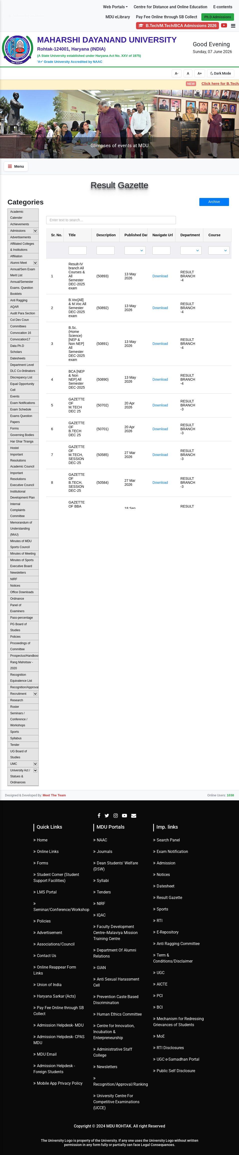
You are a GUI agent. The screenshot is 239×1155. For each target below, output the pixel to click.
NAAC (100, 840)
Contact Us (44, 955)
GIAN (99, 967)
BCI (158, 1007)
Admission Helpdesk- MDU (58, 1025)
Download (160, 276)
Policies (42, 921)
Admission (164, 863)
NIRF (99, 903)
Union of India (47, 984)
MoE (159, 1036)
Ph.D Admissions (217, 17)
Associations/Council (54, 944)
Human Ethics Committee (117, 1014)
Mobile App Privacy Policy (58, 1083)
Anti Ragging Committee (176, 943)
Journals (102, 851)
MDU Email (45, 1054)
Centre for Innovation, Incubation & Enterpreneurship (113, 1031)
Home (40, 840)
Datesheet (163, 886)
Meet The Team (54, 795)
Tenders (102, 892)
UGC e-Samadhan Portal (176, 1059)
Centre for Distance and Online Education (170, 7)
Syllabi (101, 880)
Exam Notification (170, 851)
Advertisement (47, 932)
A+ (200, 73)
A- (176, 73)
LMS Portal (45, 892)
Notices (161, 874)
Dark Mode (220, 73)
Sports (160, 909)
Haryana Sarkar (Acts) (54, 996)
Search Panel (166, 840)
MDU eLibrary (118, 17)
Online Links (46, 851)
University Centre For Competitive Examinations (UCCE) (116, 1101)
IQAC (99, 915)
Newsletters (105, 1066)
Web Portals (114, 7)
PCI (158, 995)
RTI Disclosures (168, 1047)
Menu (16, 166)
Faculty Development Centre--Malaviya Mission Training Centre (115, 932)
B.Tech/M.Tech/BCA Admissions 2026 (177, 26)
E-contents (222, 7)
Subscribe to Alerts (26, 16)
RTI (157, 920)
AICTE (160, 984)
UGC (158, 972)
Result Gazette (167, 897)
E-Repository (166, 932)
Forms (40, 863)
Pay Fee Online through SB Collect (166, 17)
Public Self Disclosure (174, 1070)
